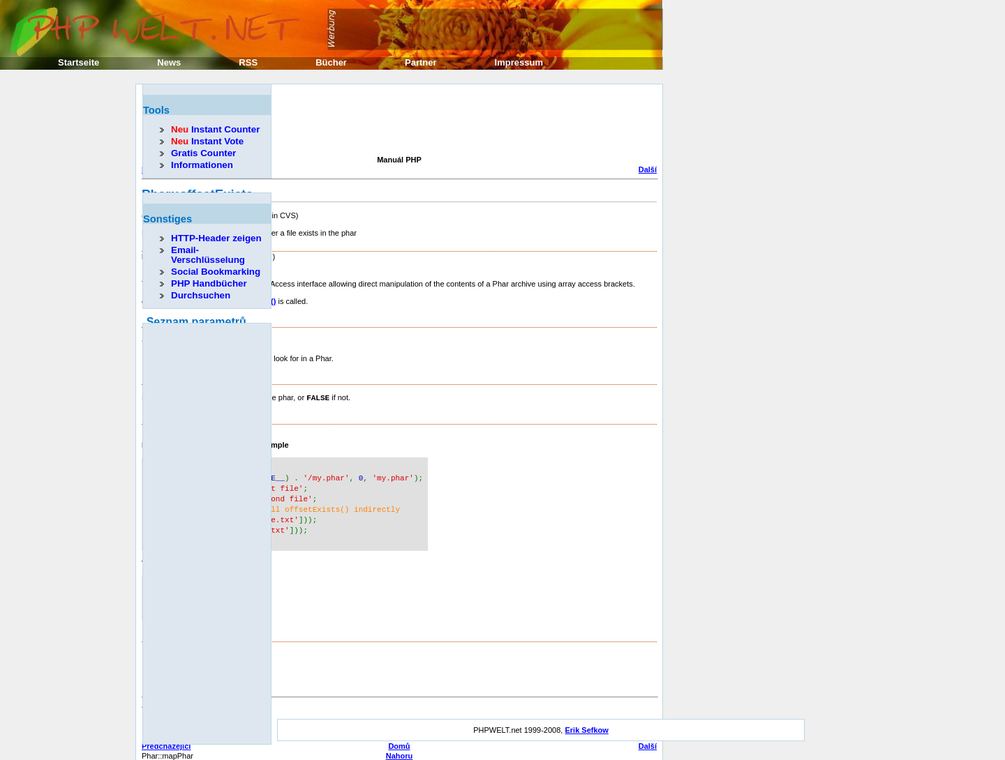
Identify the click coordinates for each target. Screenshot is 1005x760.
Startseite (78, 62)
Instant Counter (215, 129)
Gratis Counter (203, 153)
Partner (421, 62)
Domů (399, 739)
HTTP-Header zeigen (216, 238)
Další (648, 169)
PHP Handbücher (209, 283)
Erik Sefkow (586, 723)
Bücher (331, 62)
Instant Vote (207, 141)
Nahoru (399, 749)
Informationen (202, 165)
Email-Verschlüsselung (208, 255)
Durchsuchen (200, 295)
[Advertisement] (396, 121)
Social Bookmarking (215, 271)
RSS (248, 62)
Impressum (519, 62)
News (169, 62)
